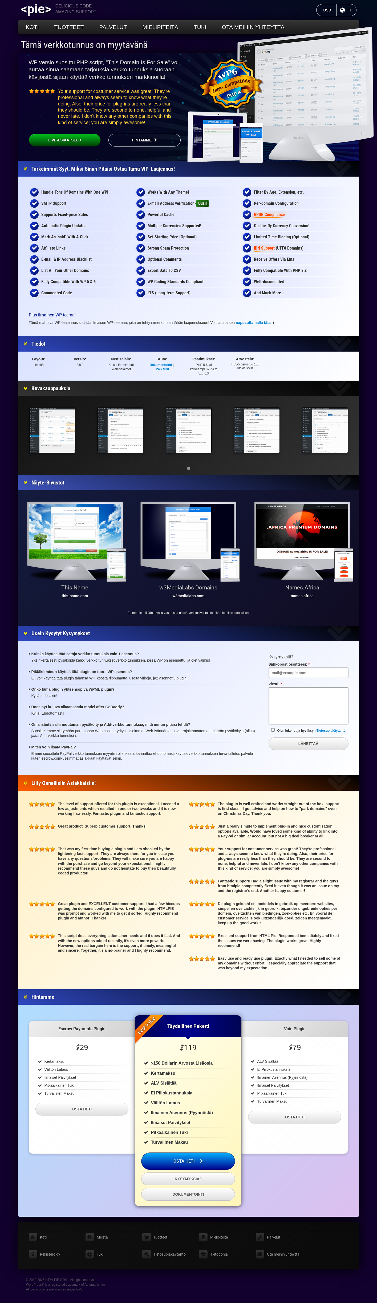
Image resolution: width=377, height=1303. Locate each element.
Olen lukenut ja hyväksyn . (309, 730)
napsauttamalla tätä (253, 322)
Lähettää (308, 744)
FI (351, 10)
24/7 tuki (162, 369)
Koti (32, 27)
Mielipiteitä (160, 27)
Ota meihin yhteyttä (253, 27)
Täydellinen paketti (188, 1026)
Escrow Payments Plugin (82, 1028)
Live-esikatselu (55, 140)
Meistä (102, 1237)
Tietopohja (219, 1254)
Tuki (200, 27)
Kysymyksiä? (188, 1179)
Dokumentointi (161, 365)
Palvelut (113, 27)
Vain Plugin (295, 1028)
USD (330, 10)
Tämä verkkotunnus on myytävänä (84, 45)
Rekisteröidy (50, 1254)
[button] (188, 468)
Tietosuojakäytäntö (331, 730)
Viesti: (283, 684)
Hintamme (142, 140)
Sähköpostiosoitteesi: (296, 664)
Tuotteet (69, 27)
